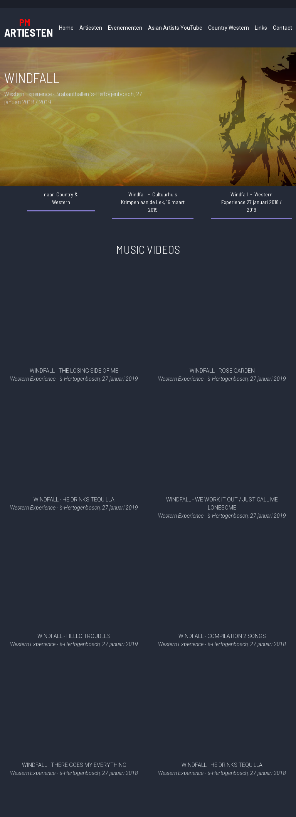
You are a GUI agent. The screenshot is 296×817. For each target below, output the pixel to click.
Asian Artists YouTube (175, 28)
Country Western (228, 28)
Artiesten (90, 28)
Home (66, 28)
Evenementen (125, 28)
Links (261, 28)
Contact (282, 28)
